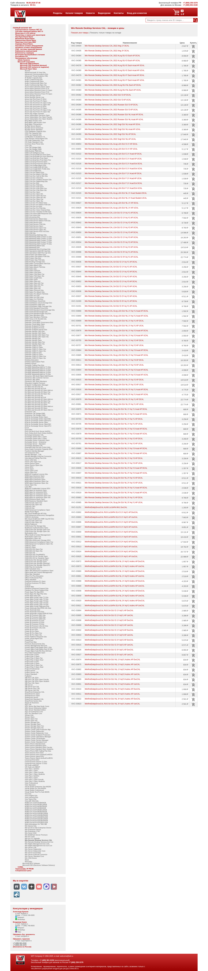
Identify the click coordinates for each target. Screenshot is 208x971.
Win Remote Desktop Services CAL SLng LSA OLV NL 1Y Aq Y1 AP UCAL (114, 326)
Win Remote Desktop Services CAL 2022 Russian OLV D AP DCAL (111, 105)
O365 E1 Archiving (31, 517)
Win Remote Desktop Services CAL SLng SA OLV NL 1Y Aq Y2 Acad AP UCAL (116, 434)
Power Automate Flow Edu (34, 612)
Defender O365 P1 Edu (33, 346)
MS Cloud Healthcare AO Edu (36, 513)
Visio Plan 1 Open (31, 770)
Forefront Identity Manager (34, 451)
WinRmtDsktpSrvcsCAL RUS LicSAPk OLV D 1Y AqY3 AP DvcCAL (111, 532)
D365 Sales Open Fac (33, 287)
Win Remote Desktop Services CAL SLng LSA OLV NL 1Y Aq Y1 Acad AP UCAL (116, 316)
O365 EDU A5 (30, 553)
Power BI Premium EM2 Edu (35, 617)
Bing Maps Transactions (33, 124)
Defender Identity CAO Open (35, 333)
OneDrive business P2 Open (35, 583)
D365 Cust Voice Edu (32, 215)
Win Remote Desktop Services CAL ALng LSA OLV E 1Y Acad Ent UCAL (113, 169)
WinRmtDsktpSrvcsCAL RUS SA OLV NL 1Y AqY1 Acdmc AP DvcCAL (112, 660)
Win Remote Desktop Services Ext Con (39, 842)
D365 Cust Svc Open (32, 192)
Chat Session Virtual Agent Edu (36, 138)
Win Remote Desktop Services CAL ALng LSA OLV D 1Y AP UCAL (111, 149)
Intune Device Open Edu (34, 465)
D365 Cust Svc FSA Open (34, 187)
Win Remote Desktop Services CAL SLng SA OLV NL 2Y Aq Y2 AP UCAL (114, 483)
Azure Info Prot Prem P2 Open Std (37, 112)
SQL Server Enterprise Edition (36, 708)
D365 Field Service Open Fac (35, 228)
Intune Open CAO (31, 471)
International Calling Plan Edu (35, 458)
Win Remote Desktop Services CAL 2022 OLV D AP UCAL (108, 100)
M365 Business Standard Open (36, 501)
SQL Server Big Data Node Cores (37, 706)
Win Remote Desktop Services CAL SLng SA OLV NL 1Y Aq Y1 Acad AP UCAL (116, 414)
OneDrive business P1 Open (35, 581)
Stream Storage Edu (32, 722)
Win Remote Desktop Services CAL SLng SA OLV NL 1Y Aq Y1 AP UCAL (114, 424)
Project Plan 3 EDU (32, 654)
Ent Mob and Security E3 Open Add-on (39, 406)
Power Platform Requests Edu (36, 637)
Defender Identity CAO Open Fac (37, 335)
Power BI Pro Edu (31, 629)
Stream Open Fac (31, 719)
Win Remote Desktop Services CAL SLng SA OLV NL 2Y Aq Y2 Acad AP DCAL (116, 468)
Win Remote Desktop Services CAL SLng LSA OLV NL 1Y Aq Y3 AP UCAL (114, 365)
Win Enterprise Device (33, 829)
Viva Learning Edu (31, 797)
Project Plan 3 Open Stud (34, 660)
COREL (20, 867)
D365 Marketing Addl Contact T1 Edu (38, 237)
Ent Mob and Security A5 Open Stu (37, 403)
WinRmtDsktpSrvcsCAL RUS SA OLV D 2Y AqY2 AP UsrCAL (109, 645)
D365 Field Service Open (34, 226)
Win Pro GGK (30, 837)
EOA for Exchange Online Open (36, 417)
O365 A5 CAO (30, 506)
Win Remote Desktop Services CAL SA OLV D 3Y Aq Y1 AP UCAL (111, 306)
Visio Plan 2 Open (31, 778)
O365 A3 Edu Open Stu (33, 504)
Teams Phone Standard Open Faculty (38, 747)
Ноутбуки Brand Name (24, 37)
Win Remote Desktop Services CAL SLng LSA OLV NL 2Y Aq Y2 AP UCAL (114, 385)
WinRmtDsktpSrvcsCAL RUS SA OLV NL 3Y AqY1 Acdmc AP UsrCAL (112, 704)
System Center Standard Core (36, 742)
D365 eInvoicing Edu (32, 217)
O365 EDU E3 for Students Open (37, 558)
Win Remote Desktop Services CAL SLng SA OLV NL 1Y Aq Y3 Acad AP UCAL (116, 453)
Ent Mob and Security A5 (34, 396)
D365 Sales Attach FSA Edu (35, 267)
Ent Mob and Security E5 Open (36, 408)
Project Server (30, 670)
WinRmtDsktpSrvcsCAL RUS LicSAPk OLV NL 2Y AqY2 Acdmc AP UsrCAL (114, 596)
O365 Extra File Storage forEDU (36, 560)
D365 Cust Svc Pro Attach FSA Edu (38, 204)
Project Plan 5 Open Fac (34, 665)
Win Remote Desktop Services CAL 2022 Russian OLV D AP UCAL (111, 110)
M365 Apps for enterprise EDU (36, 492)
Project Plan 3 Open (32, 656)
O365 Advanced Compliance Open (37, 510)
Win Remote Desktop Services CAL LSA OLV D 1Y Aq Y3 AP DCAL (111, 232)
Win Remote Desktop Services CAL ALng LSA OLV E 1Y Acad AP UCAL (113, 159)
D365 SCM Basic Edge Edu (35, 304)
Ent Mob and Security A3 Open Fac (37, 392)
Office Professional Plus (33, 578)
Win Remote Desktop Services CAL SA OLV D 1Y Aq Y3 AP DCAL (111, 281)
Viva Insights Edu (31, 795)
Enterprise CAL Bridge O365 (35, 415)
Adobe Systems (24, 60)
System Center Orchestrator (35, 738)
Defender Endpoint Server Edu (36, 329)
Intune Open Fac (31, 472)
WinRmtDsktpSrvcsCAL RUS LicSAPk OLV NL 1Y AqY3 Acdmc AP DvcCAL (115, 581)
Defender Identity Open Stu (35, 344)
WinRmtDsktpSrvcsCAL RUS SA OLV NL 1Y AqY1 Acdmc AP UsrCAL (112, 664)
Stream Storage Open (33, 724)
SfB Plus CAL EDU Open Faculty (37, 679)
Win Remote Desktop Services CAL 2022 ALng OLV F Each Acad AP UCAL (114, 80)
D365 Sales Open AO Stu (34, 285)
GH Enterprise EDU (32, 453)
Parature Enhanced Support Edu (36, 588)
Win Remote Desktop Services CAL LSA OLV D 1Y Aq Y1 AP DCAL (111, 213)
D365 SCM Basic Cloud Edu (35, 301)
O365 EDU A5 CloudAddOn (35, 554)
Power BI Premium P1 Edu (34, 620)
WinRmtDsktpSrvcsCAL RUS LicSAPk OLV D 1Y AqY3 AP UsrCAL (111, 537)
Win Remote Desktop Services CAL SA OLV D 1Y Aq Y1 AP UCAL (111, 267)
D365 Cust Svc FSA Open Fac (36, 188)
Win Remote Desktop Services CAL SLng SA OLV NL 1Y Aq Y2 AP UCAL (114, 443)
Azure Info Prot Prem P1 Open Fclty (38, 103)
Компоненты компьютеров (26, 51)
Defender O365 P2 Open (34, 354)
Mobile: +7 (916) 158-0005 (24, 915)
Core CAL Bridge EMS (33, 147)
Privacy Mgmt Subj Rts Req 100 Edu (38, 651)
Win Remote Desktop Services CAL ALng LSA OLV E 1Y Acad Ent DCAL (113, 164)
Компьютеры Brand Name (25, 40)
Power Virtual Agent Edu (33, 638)
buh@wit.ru (25, 936)
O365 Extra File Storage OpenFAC (37, 563)
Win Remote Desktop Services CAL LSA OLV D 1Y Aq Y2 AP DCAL (111, 223)
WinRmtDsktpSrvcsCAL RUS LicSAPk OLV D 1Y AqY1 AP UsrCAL (111, 517)
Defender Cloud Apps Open (35, 324)
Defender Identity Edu (33, 338)
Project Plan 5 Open (32, 663)
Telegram (19, 917)
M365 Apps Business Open (35, 476)
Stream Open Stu (31, 720)
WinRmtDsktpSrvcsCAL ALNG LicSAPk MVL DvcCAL (106, 507)
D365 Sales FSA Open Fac (34, 274)
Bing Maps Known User (33, 121)
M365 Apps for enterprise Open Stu (37, 497)
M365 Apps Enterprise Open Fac (37, 481)
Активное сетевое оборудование (28, 47)
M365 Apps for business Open (36, 490)
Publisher (28, 676)
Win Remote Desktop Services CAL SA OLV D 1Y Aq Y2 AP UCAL (111, 277)
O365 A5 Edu (29, 508)
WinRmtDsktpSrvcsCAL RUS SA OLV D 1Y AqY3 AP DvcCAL (109, 630)
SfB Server (29, 685)
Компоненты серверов (24, 53)
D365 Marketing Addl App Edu (36, 235)
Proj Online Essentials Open (35, 653)
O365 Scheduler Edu (32, 569)
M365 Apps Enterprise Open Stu (36, 483)
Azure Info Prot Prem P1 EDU (36, 99)
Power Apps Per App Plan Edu (36, 594)
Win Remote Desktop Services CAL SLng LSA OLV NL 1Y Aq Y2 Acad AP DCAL (116, 331)
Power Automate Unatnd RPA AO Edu (38, 613)
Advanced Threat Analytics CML (36, 76)
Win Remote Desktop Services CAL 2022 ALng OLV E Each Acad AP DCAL (114, 65)
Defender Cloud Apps (32, 321)
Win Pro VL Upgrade (32, 838)
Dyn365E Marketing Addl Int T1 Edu (38, 367)
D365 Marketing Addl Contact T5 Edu (38, 244)
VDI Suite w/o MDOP (32, 767)
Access (27, 71)
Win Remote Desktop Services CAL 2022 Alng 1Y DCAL (107, 46)
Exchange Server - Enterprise (35, 442)
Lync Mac (28, 487)
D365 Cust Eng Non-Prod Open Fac (38, 160)
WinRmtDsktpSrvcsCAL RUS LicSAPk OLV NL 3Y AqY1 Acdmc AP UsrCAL (114, 606)
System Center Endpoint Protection (37, 735)
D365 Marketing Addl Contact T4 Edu (38, 242)
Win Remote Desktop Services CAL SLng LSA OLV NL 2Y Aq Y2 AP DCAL (114, 380)
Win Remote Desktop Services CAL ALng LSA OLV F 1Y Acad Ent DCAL (113, 183)
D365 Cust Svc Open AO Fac (35, 196)
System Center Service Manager (36, 740)
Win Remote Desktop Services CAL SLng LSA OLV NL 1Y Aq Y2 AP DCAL (114, 340)
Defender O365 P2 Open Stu (35, 358)
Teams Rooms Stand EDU (34, 756)
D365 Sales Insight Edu (33, 278)
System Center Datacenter (34, 731)
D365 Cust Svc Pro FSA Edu (35, 208)
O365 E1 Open (30, 546)
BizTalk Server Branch (33, 126)
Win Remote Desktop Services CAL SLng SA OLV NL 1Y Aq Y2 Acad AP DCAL (116, 429)
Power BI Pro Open (32, 631)
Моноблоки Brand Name (24, 38)
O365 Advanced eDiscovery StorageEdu (39, 515)
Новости (90, 13)
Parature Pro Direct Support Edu (36, 590)
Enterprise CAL (30, 412)
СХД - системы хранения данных (28, 49)
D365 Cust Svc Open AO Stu (35, 197)
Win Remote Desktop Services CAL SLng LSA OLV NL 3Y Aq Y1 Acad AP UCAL (116, 394)
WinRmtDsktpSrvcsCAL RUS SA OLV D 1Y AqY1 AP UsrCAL (109, 615)
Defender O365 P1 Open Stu (35, 351)
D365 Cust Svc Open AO (34, 194)
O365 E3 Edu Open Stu (33, 522)
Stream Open (29, 717)
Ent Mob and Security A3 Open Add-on (39, 390)
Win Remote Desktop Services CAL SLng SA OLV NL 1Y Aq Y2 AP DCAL (114, 439)
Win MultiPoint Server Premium (36, 835)
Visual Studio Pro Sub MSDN (35, 788)
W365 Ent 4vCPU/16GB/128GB (36, 813)
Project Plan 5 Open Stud (34, 667)
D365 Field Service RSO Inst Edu (37, 231)
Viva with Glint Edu (31, 801)
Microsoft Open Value (28, 69)
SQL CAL (28, 704)
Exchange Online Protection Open (37, 440)
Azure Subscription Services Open (37, 115)
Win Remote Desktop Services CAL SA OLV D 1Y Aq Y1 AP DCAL (111, 262)
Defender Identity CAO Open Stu (37, 337)
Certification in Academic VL (35, 137)
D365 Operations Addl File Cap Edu (38, 253)
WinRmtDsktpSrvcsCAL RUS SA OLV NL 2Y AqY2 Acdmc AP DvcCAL (112, 689)
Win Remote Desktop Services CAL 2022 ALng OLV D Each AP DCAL (112, 56)
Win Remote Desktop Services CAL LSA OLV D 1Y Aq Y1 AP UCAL (111, 218)
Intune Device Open (32, 463)
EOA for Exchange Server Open (36, 422)
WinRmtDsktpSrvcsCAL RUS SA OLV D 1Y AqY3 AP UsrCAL (109, 635)
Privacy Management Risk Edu (36, 645)
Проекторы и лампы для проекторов (30, 35)
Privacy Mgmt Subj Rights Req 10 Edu (39, 649)
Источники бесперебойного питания (30, 54)
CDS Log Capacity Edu (33, 135)
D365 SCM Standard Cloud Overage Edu (40, 310)
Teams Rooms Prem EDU (34, 753)
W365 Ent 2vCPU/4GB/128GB (36, 804)
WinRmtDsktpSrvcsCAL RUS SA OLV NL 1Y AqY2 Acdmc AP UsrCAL (112, 674)
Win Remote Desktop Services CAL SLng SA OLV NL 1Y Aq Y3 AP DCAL (114, 458)
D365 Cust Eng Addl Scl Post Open (37, 154)
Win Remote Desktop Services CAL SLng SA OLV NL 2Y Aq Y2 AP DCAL (114, 478)
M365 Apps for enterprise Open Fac (38, 496)
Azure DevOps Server (33, 96)
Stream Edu (29, 715)
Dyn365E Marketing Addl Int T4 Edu (38, 372)
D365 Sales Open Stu (33, 288)
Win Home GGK (31, 833)
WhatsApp (20, 919)
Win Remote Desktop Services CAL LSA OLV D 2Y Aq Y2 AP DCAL (111, 242)
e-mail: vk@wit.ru (21, 924)
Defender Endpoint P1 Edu (34, 326)
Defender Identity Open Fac (35, 342)
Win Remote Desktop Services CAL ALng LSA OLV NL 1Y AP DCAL (111, 203)
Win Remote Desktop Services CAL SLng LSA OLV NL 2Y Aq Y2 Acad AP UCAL (116, 375)
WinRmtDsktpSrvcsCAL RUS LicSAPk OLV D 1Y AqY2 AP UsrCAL (111, 527)
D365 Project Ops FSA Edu (35, 260)
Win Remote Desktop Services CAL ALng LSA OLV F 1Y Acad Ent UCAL (113, 188)
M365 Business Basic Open (35, 499)
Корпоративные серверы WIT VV (28, 30)
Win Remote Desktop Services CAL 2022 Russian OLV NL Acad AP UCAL (114, 119)
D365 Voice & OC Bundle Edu (36, 319)
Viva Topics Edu (30, 799)
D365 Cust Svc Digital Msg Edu (36, 181)
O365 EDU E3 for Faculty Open (36, 556)
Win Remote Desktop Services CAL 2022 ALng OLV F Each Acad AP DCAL (114, 75)
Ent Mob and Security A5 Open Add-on (39, 399)
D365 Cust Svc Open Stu (34, 201)
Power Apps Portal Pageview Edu (37, 606)
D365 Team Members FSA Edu (36, 317)
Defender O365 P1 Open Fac (35, 349)
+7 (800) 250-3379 (19, 945)
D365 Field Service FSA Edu (35, 224)
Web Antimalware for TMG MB (36, 824)
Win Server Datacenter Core (35, 851)
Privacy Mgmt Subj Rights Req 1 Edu (38, 647)
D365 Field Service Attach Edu (36, 219)
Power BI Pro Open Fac (33, 633)
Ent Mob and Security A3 (34, 387)
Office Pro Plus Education (34, 576)
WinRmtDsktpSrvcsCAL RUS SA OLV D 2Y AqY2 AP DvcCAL (109, 640)
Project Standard (31, 674)
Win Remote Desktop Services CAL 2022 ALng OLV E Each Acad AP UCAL (114, 70)
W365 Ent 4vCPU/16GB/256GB (36, 815)
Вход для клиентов (137, 13)
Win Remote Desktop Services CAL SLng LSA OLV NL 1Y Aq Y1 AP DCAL (114, 321)
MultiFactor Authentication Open (36, 528)
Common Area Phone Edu (34, 144)
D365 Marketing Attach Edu (35, 246)
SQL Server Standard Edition (35, 710)
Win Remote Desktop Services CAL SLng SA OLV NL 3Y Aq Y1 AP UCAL (114, 502)
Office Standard (30, 579)
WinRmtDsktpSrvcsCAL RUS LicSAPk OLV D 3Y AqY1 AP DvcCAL (111, 552)
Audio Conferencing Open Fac (36, 83)
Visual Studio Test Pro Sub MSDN (37, 792)
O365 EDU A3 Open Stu (33, 551)
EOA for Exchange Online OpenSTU (38, 421)
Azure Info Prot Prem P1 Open (36, 101)
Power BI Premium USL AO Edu (36, 626)
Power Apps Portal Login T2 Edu (36, 599)
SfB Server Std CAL (32, 690)
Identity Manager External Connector (38, 456)
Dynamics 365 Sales (32, 379)
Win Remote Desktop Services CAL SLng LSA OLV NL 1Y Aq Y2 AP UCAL (114, 345)
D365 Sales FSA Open (33, 272)
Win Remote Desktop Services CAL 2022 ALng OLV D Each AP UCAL (112, 61)
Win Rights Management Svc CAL (37, 844)
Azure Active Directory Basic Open (37, 87)
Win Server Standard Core (34, 856)
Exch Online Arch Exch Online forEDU (38, 433)
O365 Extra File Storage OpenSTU (37, 565)
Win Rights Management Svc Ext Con (38, 845)
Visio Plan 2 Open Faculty (34, 779)
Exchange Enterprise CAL (34, 435)
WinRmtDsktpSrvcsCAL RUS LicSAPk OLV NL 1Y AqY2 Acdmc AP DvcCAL (115, 571)
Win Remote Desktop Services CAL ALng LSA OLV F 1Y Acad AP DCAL (113, 173)
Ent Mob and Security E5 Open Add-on (39, 410)
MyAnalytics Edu (31, 533)
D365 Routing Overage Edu (35, 262)
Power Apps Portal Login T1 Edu (36, 597)
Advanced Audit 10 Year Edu (35, 72)
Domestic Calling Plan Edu (34, 365)
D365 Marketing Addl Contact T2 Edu (38, 238)
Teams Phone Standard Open (35, 745)
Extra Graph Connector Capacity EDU (38, 449)
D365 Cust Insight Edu (33, 171)
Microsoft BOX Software (31, 863)
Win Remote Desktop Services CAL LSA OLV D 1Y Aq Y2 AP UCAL (111, 227)
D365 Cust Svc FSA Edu (34, 185)
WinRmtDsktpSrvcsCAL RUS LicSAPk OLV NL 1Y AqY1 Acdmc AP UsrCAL (114, 566)
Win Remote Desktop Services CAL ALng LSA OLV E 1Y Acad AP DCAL (113, 154)
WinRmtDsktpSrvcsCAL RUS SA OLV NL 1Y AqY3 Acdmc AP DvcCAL (112, 679)
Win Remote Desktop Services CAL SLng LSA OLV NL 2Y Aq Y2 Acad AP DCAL (116, 370)
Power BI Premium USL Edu (35, 628)
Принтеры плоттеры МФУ (25, 42)
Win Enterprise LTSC (32, 831)
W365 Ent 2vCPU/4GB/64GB (35, 808)
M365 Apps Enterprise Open (35, 479)
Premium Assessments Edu (35, 644)
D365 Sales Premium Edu (34, 290)
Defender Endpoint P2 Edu (34, 328)
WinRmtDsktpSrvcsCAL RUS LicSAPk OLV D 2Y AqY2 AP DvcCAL (111, 542)
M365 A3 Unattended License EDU (37, 488)
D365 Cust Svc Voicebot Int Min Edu (38, 212)
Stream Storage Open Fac (34, 726)
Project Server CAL (32, 672)
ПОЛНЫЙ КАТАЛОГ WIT (22, 28)
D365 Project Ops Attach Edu (35, 254)
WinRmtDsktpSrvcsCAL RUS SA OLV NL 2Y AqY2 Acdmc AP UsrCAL (112, 694)
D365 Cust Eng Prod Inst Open (36, 162)
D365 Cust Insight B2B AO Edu (36, 167)
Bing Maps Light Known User (35, 122)
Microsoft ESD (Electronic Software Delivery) (38, 865)
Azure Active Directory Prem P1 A (37, 88)
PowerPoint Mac (31, 642)
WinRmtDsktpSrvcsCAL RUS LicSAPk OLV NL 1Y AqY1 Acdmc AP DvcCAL (115, 561)
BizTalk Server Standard (33, 129)
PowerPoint (29, 640)
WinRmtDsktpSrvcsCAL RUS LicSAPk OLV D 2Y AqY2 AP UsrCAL (111, 547)
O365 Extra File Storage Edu (35, 526)
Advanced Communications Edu (36, 74)
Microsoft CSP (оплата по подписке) (34, 67)
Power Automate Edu (32, 610)
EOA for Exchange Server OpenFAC (38, 424)
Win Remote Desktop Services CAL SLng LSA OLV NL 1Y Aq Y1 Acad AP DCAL (116, 311)
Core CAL (28, 146)
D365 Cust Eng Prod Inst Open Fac (38, 163)
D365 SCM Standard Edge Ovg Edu (38, 313)
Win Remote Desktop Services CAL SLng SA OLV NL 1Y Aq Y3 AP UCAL (114, 463)
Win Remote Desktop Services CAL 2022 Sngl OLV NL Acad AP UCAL (112, 129)
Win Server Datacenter (33, 849)
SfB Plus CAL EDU (32, 678)
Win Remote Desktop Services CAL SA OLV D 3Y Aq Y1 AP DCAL (111, 301)
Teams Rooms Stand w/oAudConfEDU (39, 758)
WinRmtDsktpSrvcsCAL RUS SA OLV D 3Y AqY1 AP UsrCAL (109, 655)
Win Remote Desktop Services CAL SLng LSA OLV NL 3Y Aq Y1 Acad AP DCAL (116, 389)
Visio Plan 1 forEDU (32, 769)
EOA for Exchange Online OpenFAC (38, 419)
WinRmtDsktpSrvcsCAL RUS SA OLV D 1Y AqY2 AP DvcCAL (109, 620)
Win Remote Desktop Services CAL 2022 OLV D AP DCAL (108, 95)
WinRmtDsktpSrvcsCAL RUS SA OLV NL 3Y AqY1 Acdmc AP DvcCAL (112, 699)
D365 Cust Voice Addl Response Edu (38, 213)
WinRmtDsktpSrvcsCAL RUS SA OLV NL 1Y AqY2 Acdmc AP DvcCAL (112, 669)
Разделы (57, 13)
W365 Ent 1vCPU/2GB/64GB (35, 803)
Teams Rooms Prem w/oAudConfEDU (38, 754)
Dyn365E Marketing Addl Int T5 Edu (38, 374)
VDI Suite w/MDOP (32, 765)
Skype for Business (32, 703)
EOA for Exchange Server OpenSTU (38, 426)
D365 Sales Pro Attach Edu (35, 292)
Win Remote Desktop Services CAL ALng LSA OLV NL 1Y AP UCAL (111, 208)
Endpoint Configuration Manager (36, 385)
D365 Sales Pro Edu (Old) (34, 297)
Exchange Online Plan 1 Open (36, 437)
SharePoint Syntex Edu (33, 701)
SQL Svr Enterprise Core (34, 712)
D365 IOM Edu (30, 233)
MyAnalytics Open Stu (33, 538)
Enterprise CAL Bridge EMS (35, 413)
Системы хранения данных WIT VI (29, 31)
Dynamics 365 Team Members (36, 381)
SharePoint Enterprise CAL (34, 692)
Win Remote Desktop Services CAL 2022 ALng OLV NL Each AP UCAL (113, 90)
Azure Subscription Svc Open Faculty (38, 117)
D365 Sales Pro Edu (32, 296)
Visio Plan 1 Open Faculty (34, 772)
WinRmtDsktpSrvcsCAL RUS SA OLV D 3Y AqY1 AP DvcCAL (109, 650)
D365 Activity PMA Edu (33, 151)
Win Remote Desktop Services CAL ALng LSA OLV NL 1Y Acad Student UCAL (116, 198)
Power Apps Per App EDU (34, 592)
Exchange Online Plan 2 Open (36, 438)
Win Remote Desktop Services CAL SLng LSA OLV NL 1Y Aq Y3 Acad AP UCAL (116, 355)
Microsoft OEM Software (29, 63)
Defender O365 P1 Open (34, 347)
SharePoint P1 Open (32, 694)
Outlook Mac (29, 587)
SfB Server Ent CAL (32, 687)
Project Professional (32, 669)
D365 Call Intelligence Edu (34, 153)
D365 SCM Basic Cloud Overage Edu (38, 303)
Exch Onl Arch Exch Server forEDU (37, 431)
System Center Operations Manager (38, 737)
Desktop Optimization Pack (34, 362)
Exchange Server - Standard (35, 444)
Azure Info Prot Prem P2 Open (36, 108)
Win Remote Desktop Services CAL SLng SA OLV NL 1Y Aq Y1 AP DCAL (114, 419)
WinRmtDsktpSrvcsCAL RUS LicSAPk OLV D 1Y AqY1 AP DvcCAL (111, 512)
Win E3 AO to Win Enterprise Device (38, 828)
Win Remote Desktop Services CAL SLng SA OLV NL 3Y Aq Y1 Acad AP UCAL (116, 493)
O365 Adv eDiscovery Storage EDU (38, 540)
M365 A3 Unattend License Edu (36, 474)
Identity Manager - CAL (33, 454)
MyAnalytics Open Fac (33, 537)
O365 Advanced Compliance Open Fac (39, 542)
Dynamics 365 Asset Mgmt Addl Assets (39, 376)
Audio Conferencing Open (34, 81)
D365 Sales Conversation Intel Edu (37, 263)
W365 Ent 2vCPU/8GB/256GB (36, 812)
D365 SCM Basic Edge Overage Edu (38, 306)
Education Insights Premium (35, 383)
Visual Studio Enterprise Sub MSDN (38, 787)
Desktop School (30, 363)
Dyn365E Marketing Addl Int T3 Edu (38, 371)
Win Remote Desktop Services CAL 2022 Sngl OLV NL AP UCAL (110, 139)
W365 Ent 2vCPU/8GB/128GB (36, 810)
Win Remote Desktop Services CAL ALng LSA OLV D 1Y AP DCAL (111, 144)
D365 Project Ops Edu (33, 258)
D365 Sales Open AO (32, 281)
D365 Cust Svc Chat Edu (34, 178)
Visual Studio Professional (34, 790)
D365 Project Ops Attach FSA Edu (37, 256)
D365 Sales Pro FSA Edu (34, 299)
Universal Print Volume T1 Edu (36, 762)
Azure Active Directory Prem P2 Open (38, 94)
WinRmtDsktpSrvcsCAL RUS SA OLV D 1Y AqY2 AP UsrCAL (109, 625)
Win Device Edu (30, 826)
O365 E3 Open (30, 547)
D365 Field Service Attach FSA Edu (38, 221)
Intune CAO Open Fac (33, 462)
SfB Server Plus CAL (32, 688)
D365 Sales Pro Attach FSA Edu (36, 294)
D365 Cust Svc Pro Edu (33, 206)
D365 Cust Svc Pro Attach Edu (36, 203)
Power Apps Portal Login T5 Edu (36, 604)
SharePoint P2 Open (32, 695)
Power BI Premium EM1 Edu (35, 615)
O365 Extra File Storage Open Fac (37, 529)
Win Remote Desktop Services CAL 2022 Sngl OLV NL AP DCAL (110, 134)
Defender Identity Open (33, 340)
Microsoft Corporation (26, 62)
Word (27, 860)
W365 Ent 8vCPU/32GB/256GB (36, 820)
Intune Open (29, 469)
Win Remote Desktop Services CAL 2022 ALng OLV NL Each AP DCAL (113, 85)
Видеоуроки (104, 13)
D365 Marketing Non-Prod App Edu (37, 249)
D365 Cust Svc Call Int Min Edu (36, 176)
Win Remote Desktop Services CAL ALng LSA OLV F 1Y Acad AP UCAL (113, 178)
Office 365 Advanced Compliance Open (39, 571)
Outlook (27, 585)
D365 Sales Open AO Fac (34, 283)
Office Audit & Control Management (37, 535)
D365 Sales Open (31, 279)
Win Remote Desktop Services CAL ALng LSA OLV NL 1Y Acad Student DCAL (116, 193)
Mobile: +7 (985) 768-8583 (24, 926)
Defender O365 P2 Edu (33, 353)
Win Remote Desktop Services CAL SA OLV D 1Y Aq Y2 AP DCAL (111, 272)
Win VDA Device (31, 858)
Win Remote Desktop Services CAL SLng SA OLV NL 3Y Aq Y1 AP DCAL (114, 498)
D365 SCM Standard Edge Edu (36, 312)
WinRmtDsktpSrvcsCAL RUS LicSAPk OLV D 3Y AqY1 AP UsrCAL (111, 556)
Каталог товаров (74, 13)
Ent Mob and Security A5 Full (35, 397)
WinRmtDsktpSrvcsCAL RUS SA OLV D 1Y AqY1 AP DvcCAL (109, 610)
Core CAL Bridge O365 (33, 149)
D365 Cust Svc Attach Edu (34, 172)
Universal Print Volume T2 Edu (36, 763)
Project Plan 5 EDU (32, 662)
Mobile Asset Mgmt (32, 512)
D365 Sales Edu (31, 269)
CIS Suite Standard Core (34, 142)
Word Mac (28, 862)
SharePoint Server (31, 697)
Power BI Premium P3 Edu (34, 624)
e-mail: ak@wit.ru (21, 913)
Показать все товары (79, 33)
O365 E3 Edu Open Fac (33, 521)
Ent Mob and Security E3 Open (36, 404)
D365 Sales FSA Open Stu (34, 276)
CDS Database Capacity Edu (35, 131)
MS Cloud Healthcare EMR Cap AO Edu (39, 519)
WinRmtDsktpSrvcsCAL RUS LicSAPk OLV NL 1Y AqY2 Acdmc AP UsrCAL (114, 576)
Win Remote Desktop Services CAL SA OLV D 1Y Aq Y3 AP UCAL (111, 286)
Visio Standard (30, 785)
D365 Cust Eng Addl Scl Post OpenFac (39, 156)
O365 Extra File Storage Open (36, 562)
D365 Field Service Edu (33, 222)
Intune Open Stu (31, 485)
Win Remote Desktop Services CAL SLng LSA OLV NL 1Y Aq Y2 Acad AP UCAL (116, 335)
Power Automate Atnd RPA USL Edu (38, 608)
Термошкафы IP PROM (24, 869)
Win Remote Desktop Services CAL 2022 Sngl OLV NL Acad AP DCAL (112, 124)
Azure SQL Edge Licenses (34, 113)
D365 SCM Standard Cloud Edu (36, 308)
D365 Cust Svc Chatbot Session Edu (38, 179)
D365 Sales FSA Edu (32, 271)
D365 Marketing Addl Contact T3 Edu (38, 240)
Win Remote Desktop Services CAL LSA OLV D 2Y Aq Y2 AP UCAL (111, 247)
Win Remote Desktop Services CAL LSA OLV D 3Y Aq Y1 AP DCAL (111, 252)
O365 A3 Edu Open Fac (33, 503)
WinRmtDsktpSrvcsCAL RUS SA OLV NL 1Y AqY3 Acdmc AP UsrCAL (112, 684)
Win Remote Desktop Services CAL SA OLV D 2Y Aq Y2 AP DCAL (111, 291)
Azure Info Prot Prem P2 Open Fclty (38, 110)
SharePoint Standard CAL (34, 699)
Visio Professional (31, 783)
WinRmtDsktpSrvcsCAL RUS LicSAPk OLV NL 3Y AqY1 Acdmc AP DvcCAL (115, 601)
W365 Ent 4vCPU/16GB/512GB (36, 817)
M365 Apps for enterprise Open (36, 494)
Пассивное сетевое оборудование (29, 46)
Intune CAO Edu (31, 460)
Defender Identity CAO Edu (35, 331)
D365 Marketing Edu (32, 247)
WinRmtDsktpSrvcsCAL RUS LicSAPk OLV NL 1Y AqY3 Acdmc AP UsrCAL (114, 586)
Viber (18, 932)
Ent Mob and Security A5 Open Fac (37, 401)
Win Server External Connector (36, 854)
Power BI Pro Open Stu (33, 635)
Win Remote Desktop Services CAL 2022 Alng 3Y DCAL (107, 51)
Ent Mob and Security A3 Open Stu (37, 394)
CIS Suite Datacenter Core (34, 140)
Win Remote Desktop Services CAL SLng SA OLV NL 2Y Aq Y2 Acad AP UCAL (116, 473)
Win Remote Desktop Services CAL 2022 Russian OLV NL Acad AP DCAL (114, 115)
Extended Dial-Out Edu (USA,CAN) (37, 447)
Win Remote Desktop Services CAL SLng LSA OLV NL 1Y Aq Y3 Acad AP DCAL (116, 350)
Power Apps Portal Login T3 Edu (36, 601)
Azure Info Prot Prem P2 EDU (36, 106)
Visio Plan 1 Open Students (35, 774)
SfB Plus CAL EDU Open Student (37, 681)
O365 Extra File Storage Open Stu (37, 531)
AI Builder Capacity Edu (33, 78)
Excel (27, 428)
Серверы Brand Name (24, 44)
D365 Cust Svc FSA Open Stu (36, 190)
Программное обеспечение (26, 58)
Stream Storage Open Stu (34, 728)
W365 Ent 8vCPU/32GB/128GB (36, 819)
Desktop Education (31, 360)
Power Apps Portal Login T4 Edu (36, 603)
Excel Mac (28, 429)
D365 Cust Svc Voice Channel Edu (37, 210)
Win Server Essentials (33, 853)
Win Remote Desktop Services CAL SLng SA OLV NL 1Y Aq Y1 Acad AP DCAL (116, 409)
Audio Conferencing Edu (33, 79)
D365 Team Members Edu (34, 315)
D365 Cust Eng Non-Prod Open (36, 158)
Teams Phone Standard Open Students (39, 749)
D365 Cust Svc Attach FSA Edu (36, 174)
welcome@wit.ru (66, 956)
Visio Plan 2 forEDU (32, 776)
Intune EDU (29, 467)
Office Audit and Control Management (38, 572)
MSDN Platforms (31, 524)
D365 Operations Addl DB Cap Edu (37, 251)
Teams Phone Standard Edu (35, 744)
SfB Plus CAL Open (32, 683)
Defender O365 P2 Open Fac (35, 356)
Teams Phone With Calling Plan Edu (38, 751)
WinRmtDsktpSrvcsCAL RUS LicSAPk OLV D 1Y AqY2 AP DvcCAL (111, 522)
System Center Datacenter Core (36, 733)
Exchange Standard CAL (34, 446)
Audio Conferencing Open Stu (36, 85)
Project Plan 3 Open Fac (34, 658)
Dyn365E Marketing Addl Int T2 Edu (38, 369)
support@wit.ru (26, 941)
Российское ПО (21, 56)
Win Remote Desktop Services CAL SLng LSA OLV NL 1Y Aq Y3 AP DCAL (114, 360)
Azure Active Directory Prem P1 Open (38, 90)
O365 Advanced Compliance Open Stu (39, 544)
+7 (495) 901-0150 (19, 943)
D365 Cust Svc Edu (32, 183)
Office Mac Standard (32, 574)
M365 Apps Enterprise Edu (34, 478)
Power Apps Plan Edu (33, 595)
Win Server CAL (31, 847)
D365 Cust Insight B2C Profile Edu (37, 169)
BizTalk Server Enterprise (34, 128)
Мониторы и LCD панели (25, 33)
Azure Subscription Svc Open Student (38, 119)
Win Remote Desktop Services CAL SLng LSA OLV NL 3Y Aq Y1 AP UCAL (114, 404)
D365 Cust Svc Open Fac (34, 199)
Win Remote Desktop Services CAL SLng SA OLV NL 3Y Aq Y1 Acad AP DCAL (116, 488)
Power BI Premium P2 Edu (34, 622)
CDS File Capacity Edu (33, 133)
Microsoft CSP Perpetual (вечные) (33, 65)
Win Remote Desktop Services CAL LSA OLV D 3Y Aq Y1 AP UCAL (111, 257)
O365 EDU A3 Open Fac (34, 549)
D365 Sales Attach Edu (33, 265)
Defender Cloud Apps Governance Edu (39, 322)
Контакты (118, 13)
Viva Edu (28, 794)
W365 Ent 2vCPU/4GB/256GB (36, 806)
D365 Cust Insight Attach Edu (35, 165)
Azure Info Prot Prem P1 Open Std (37, 104)
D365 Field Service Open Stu (35, 229)
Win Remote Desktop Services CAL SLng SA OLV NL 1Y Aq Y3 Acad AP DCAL (116, 448)
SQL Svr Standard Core (33, 713)
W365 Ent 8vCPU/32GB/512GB (36, 822)
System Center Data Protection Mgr (38, 729)
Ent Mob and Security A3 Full (35, 388)
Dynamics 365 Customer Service (37, 378)
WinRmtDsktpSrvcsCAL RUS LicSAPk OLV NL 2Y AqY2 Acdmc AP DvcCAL (115, 591)
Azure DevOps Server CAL (34, 97)
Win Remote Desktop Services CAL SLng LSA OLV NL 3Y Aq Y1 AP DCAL (114, 399)
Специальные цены (23, 870)
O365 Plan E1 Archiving (33, 567)
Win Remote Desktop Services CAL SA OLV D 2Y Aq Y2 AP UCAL (111, 296)
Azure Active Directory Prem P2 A (37, 92)
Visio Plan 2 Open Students (35, 781)
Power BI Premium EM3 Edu (35, 619)
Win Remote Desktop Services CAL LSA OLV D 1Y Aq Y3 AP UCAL (111, 237)
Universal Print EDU (32, 760)
